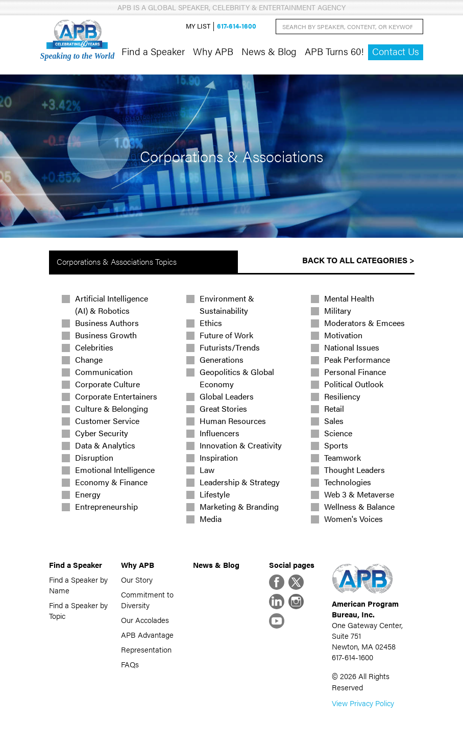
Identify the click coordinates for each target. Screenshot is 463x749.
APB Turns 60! (334, 51)
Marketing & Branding (239, 506)
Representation (146, 649)
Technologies (347, 482)
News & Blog (269, 51)
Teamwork (342, 457)
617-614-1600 (236, 26)
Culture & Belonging (111, 408)
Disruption (94, 457)
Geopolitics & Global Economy (237, 378)
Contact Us (395, 51)
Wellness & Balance (359, 506)
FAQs (130, 664)
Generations (221, 359)
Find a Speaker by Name (78, 584)
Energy (88, 494)
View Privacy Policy (363, 702)
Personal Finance (355, 372)
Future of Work (226, 335)
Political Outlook (353, 384)
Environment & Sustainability (227, 304)
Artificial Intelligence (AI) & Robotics (111, 304)
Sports (336, 445)
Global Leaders (227, 396)
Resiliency (342, 396)
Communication (104, 372)
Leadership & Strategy (240, 482)
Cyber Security (101, 433)
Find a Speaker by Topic (78, 610)
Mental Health (349, 298)
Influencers (219, 433)
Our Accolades (145, 619)
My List (198, 26)
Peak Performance (357, 359)
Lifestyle (215, 494)
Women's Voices (353, 519)
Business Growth (106, 335)
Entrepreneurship (106, 506)
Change (89, 359)
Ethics (211, 323)
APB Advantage (147, 634)
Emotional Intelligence (115, 470)
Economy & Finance (111, 482)
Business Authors (107, 323)
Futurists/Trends (230, 347)
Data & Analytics (105, 445)
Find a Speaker (153, 51)
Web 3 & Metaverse (359, 494)
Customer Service (107, 421)
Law (207, 470)
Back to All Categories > (358, 260)
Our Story (137, 579)
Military (337, 310)
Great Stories (223, 408)
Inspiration (219, 457)
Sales (334, 421)
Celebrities (94, 347)
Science (338, 433)
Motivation (343, 335)
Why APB (213, 51)
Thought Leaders (354, 470)
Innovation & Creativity (241, 445)
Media (211, 519)
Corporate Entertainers (116, 396)
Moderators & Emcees (364, 323)
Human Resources (233, 421)
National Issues (351, 347)
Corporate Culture (107, 384)
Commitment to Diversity (147, 599)
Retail (334, 408)
